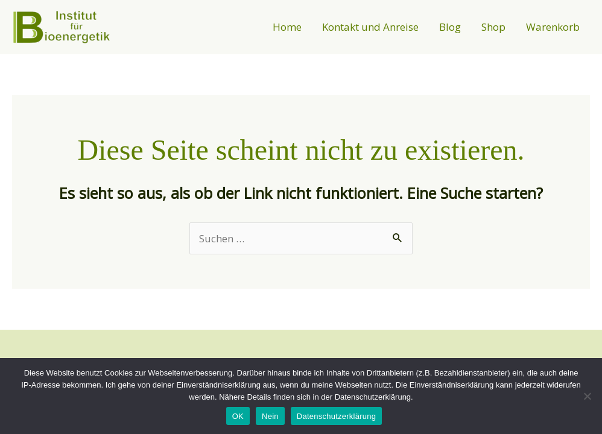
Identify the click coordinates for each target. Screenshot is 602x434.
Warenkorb (553, 27)
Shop (493, 27)
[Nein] (587, 396)
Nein (270, 416)
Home (287, 27)
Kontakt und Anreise (370, 27)
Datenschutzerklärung (336, 416)
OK (238, 416)
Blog (450, 27)
